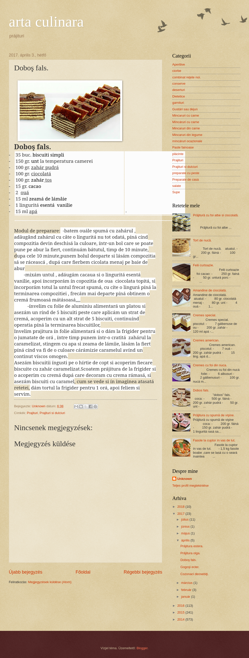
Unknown (184, 479)
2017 (181, 514)
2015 (181, 612)
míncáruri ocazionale (187, 141)
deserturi (178, 90)
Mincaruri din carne (186, 128)
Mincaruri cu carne (185, 115)
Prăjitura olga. (190, 553)
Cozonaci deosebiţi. (194, 574)
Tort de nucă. (202, 240)
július (185, 519)
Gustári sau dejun (185, 109)
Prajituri (32, 413)
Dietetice (178, 96)
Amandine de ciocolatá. (210, 290)
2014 (181, 619)
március (187, 583)
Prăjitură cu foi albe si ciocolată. (215, 215)
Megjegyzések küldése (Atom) (49, 582)
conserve (178, 83)
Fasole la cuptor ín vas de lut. (214, 440)
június (185, 526)
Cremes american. (206, 340)
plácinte (177, 154)
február (186, 590)
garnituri (178, 103)
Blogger (142, 648)
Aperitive (178, 64)
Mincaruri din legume (187, 135)
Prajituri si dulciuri (52, 413)
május (186, 533)
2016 (181, 606)
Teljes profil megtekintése (190, 485)
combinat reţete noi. (186, 77)
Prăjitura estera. (191, 546)
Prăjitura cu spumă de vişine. (213, 415)
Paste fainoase (183, 147)
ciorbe (176, 71)
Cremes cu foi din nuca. (210, 365)
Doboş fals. (188, 560)
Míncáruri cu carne (185, 122)
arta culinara (46, 21)
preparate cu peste (185, 173)
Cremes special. (204, 315)
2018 (181, 507)
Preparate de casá (185, 179)
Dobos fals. (201, 390)
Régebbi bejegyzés (143, 572)
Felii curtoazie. (203, 265)
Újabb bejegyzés (25, 572)
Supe (176, 192)
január (186, 596)
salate (176, 186)
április (185, 540)
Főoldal (82, 572)
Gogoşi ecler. (189, 567)
